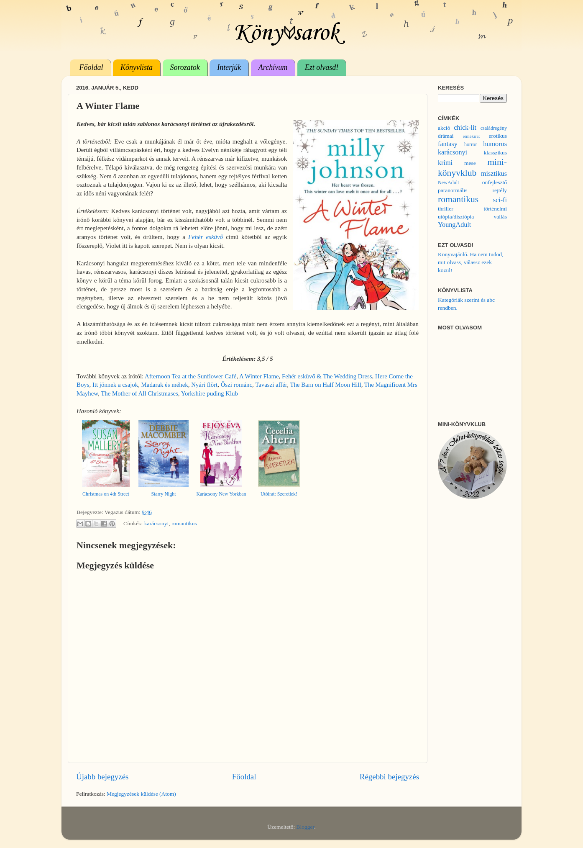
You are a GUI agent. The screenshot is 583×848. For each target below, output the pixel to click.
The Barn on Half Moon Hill (325, 384)
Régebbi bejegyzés (389, 776)
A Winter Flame (259, 376)
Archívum (272, 67)
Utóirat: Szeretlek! (279, 494)
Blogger (306, 827)
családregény (494, 128)
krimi (445, 163)
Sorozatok (185, 67)
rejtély (500, 190)
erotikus (498, 136)
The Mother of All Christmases (139, 393)
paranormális (452, 190)
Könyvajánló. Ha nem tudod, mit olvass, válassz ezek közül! (470, 262)
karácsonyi (156, 523)
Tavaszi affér (271, 384)
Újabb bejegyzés (102, 776)
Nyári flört (204, 384)
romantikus (184, 523)
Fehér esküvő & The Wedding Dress (327, 376)
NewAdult (448, 182)
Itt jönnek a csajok (115, 384)
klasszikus (495, 152)
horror (470, 144)
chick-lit (465, 127)
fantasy (448, 144)
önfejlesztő (494, 182)
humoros (495, 144)
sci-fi (500, 200)
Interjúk (229, 67)
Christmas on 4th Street (105, 494)
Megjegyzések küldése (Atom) (141, 794)
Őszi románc (236, 384)
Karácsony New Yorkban (221, 494)
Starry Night (163, 494)
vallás (500, 216)
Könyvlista (136, 67)
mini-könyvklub (472, 167)
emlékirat (471, 136)
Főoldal (91, 67)
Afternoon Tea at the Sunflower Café (190, 376)
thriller (445, 209)
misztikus (494, 173)
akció (444, 128)
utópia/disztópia (456, 216)
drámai (445, 136)
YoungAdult (454, 225)
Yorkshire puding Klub (209, 393)
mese (470, 163)
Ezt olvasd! (322, 67)
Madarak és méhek (164, 384)
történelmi (495, 209)
